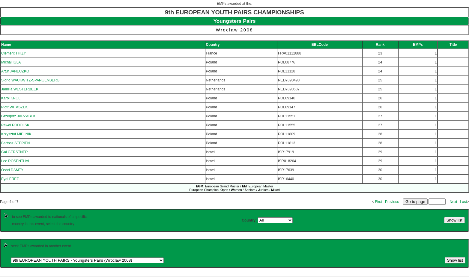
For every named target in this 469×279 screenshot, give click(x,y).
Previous (392, 202)
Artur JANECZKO (15, 71)
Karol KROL (10, 98)
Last (463, 202)
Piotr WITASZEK (14, 107)
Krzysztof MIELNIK (16, 134)
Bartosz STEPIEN (15, 143)
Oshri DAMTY (12, 170)
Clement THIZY (13, 53)
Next (453, 202)
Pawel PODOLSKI (15, 125)
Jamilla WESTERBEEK (19, 89)
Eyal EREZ (10, 179)
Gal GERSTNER (14, 152)
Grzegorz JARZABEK (18, 116)
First (378, 202)
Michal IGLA (11, 62)
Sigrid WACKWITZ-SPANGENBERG (30, 80)
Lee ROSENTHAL (15, 161)
